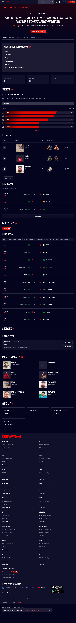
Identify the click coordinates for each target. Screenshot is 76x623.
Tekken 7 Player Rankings (8, 487)
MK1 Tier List (42, 447)
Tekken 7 (5, 484)
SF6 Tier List (5, 462)
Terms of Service (6, 599)
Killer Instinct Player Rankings (9, 529)
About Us (13, 602)
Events (51, 599)
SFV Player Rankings (7, 558)
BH (3, 498)
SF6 (3, 455)
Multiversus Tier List (44, 532)
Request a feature (22, 602)
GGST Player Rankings (44, 501)
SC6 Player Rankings (7, 515)
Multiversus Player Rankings (46, 529)
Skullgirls (42, 512)
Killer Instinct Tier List (7, 532)
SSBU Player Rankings (44, 472)
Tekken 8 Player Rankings (8, 444)
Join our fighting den (12, 584)
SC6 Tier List (5, 518)
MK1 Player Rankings (44, 444)
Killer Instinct (7, 526)
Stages (7, 58)
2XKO (3, 469)
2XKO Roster (5, 472)
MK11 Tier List (42, 561)
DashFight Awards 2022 (8, 577)
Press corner (5, 602)
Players (58, 599)
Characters (71, 599)
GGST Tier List (42, 504)
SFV (3, 554)
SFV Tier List (5, 561)
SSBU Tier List (42, 476)
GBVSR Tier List (42, 462)
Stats (6, 51)
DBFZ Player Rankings (44, 487)
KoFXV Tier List (5, 547)
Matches (8, 55)
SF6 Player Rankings (7, 458)
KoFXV (4, 540)
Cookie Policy (26, 599)
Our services (44, 599)
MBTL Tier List (42, 547)
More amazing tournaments (14, 67)
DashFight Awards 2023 (8, 574)
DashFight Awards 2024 (8, 571)
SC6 (3, 512)
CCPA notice (35, 599)
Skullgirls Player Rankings (45, 515)
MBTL (40, 540)
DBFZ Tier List (42, 490)
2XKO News (5, 476)
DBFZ (40, 484)
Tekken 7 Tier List (6, 490)
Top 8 (5, 344)
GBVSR (41, 455)
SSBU (40, 469)
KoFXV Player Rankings (7, 543)
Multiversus (43, 526)
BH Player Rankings (7, 501)
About (7, 64)
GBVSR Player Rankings (44, 458)
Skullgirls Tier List (43, 518)
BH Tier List (5, 504)
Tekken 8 (5, 441)
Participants (9, 61)
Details (65, 410)
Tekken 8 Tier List (6, 447)
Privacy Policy (16, 599)
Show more (6, 451)
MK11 (40, 554)
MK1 (40, 441)
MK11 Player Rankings (44, 558)
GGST (40, 498)
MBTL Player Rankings (44, 543)
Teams (64, 599)
